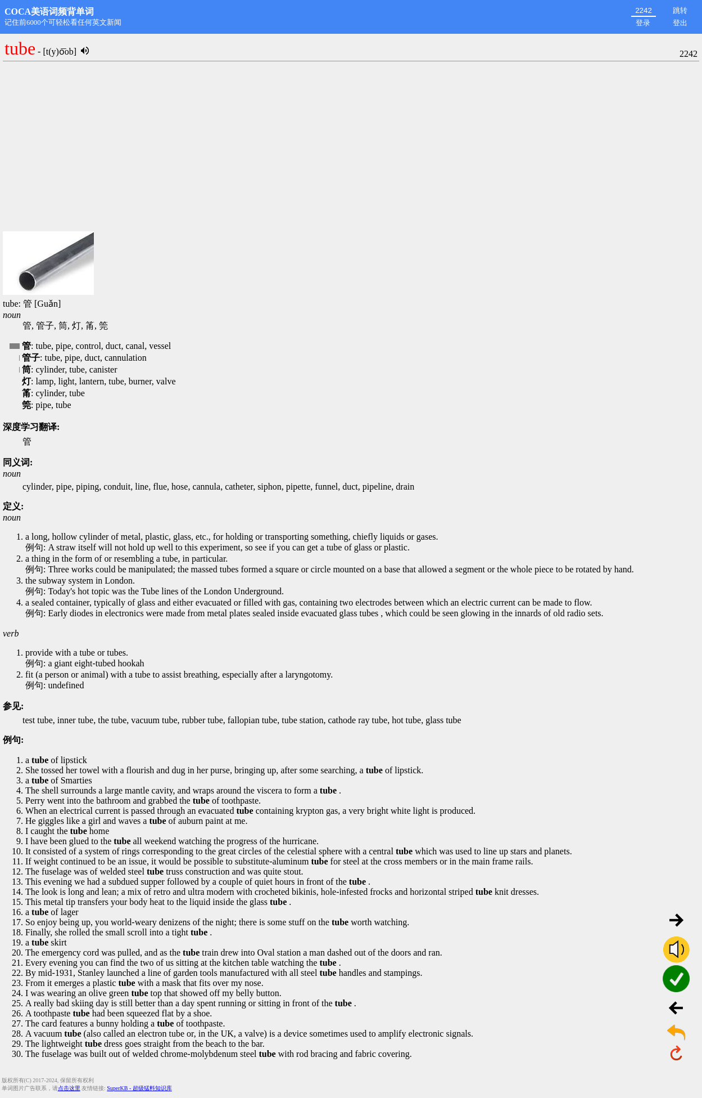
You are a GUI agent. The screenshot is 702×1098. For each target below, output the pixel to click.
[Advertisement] (351, 147)
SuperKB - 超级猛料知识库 (139, 1088)
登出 (680, 23)
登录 (643, 23)
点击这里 (69, 1088)
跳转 (680, 10)
